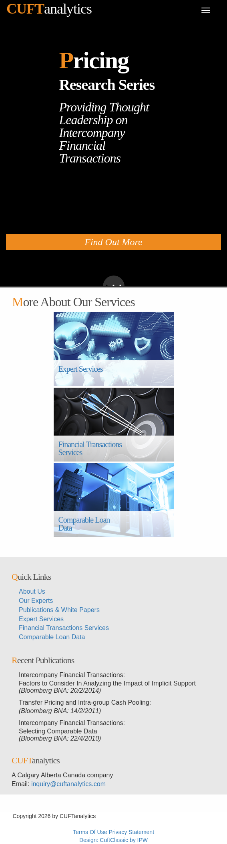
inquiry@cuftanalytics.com (68, 784)
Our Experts (36, 600)
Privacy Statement (131, 832)
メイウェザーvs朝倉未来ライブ (94, 824)
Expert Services (80, 373)
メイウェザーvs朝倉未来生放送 (175, 816)
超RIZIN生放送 (35, 824)
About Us (32, 591)
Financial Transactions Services (91, 448)
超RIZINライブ (116, 816)
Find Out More (113, 242)
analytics (49, 9)
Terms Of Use (90, 832)
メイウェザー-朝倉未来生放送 (172, 824)
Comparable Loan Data (85, 523)
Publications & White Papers (59, 609)
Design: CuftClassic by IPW (113, 840)
